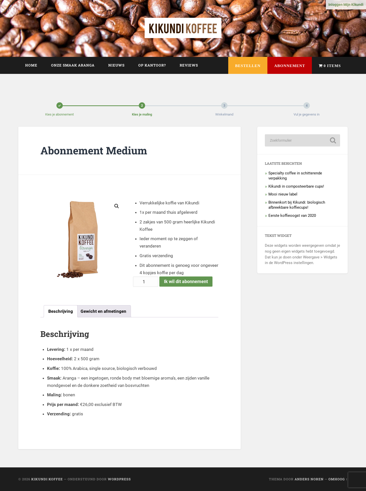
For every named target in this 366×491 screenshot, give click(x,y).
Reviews (189, 65)
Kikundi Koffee (47, 479)
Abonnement (289, 65)
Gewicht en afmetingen (103, 311)
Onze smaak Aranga (73, 65)
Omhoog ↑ (338, 479)
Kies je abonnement (59, 114)
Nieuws (116, 65)
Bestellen (248, 65)
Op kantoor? (152, 65)
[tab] (61, 311)
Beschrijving (60, 311)
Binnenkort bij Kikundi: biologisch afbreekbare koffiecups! (296, 205)
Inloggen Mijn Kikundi (345, 5)
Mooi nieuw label (282, 194)
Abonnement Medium (93, 150)
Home (31, 65)
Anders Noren (309, 479)
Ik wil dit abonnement (186, 281)
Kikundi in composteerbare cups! (296, 186)
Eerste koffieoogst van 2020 (292, 215)
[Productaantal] (145, 281)
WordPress (119, 479)
